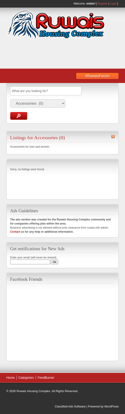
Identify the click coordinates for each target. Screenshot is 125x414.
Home (10, 377)
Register (102, 3)
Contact (15, 231)
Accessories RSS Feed (113, 136)
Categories (26, 377)
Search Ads (18, 116)
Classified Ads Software (70, 406)
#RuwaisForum (97, 76)
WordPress (111, 406)
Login (113, 3)
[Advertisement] (46, 54)
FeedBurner (46, 377)
